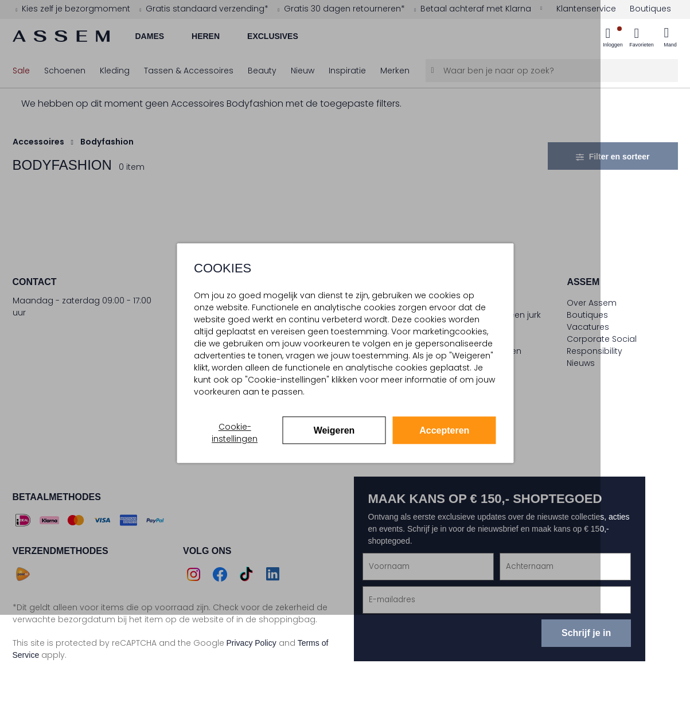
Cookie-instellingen (235, 432)
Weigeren (334, 430)
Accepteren (444, 430)
